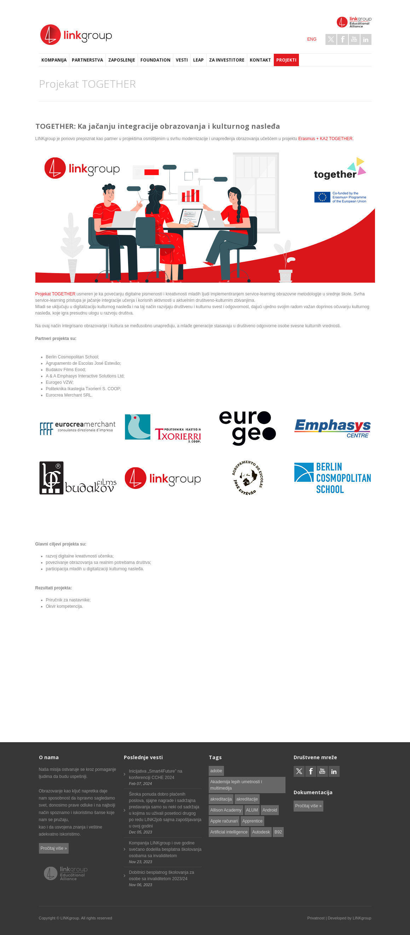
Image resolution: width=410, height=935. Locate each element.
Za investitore (226, 60)
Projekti (286, 60)
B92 (278, 832)
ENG (311, 39)
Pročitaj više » (54, 848)
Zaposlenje (121, 60)
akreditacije (247, 799)
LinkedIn (365, 39)
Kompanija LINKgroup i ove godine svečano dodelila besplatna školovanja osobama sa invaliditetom (165, 849)
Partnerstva (87, 60)
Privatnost (316, 918)
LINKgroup (362, 918)
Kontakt (260, 60)
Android (269, 810)
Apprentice (252, 821)
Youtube (354, 39)
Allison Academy (226, 810)
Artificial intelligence (229, 832)
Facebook (342, 39)
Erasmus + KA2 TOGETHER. (326, 138)
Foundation (155, 60)
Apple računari (224, 821)
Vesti (182, 60)
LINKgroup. (70, 918)
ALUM (252, 810)
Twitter (330, 39)
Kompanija (54, 60)
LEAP (198, 60)
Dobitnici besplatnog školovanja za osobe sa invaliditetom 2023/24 (161, 875)
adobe (216, 770)
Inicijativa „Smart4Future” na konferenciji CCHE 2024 (156, 774)
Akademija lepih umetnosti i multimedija (236, 785)
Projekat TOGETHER (55, 294)
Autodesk (261, 832)
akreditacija (221, 799)
